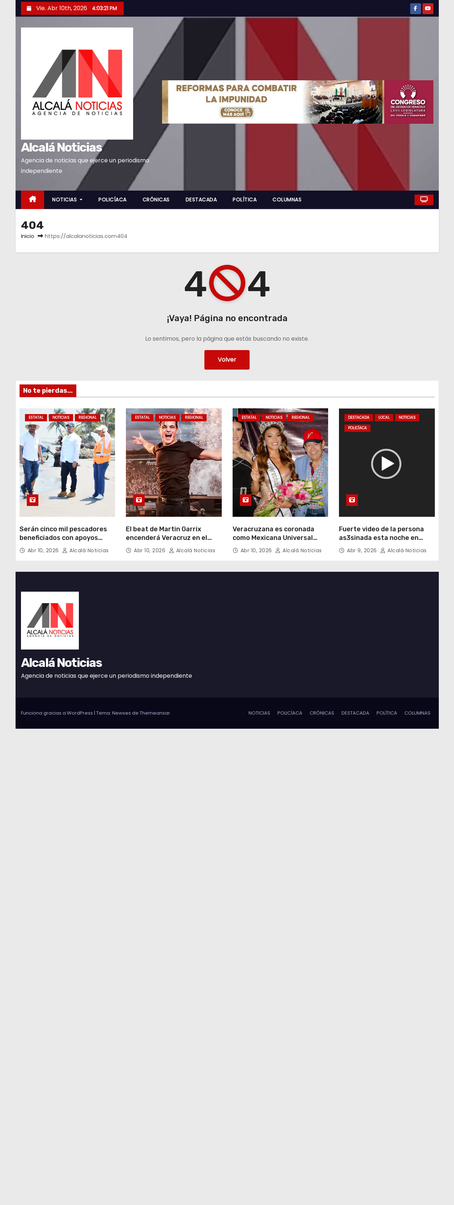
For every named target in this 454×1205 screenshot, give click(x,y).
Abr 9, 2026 (362, 550)
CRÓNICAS (156, 199)
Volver (227, 359)
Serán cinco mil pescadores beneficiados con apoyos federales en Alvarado (63, 537)
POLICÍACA (112, 199)
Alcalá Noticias (61, 147)
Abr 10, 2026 (44, 550)
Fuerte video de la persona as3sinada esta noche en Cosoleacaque (381, 537)
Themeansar (155, 713)
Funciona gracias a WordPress (57, 713)
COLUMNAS (286, 199)
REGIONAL (88, 417)
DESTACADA (201, 199)
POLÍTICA (244, 199)
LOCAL (384, 417)
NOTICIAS (67, 199)
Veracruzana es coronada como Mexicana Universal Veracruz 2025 (273, 537)
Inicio (27, 236)
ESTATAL (36, 417)
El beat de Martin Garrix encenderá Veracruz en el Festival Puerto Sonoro (166, 537)
